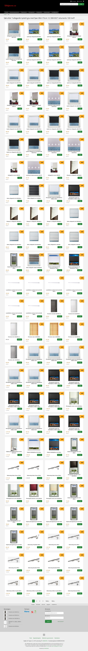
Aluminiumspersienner (14, 12)
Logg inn (48, 604)
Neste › (47, 601)
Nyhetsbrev (57, 638)
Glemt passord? (61, 621)
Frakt (30, 638)
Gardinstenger (47, 12)
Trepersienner (24, 12)
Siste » (53, 601)
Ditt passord (47, 615)
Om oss (43, 604)
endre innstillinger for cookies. (56, 646)
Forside (6, 12)
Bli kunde (38, 604)
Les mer (48, 646)
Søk (81, 4)
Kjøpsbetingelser (37, 638)
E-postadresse (48, 611)
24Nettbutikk (46, 648)
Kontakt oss (54, 604)
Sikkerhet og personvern (47, 638)
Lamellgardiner (55, 12)
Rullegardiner (39, 12)
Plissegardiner (31, 12)
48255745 (45, 640)
